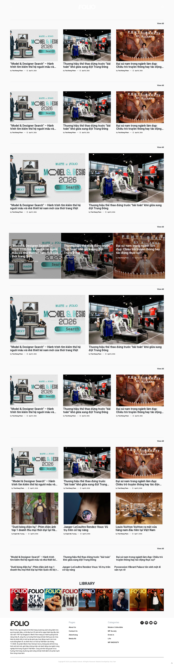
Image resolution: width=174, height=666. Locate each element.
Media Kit (72, 639)
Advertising (73, 635)
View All (160, 23)
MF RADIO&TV (113, 642)
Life (109, 639)
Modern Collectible (115, 627)
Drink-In (111, 635)
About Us (72, 627)
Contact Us (73, 631)
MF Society (112, 631)
